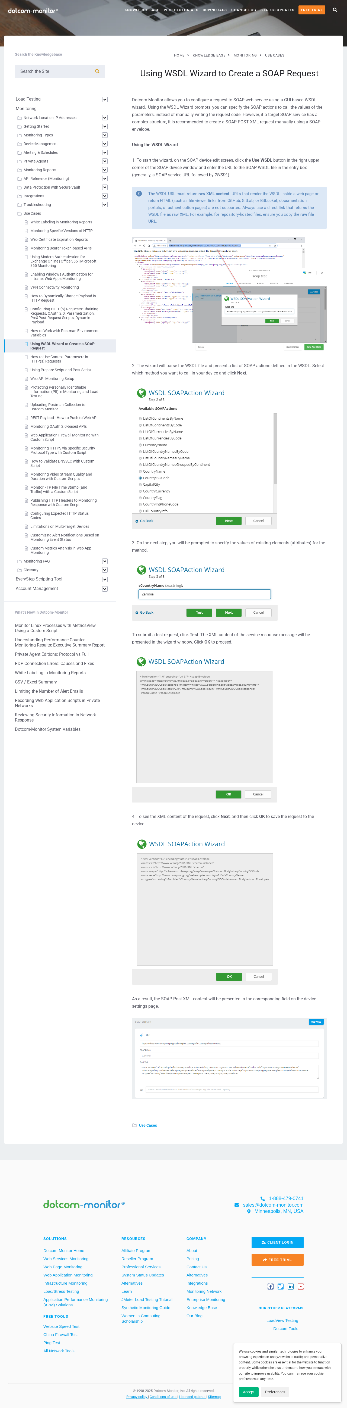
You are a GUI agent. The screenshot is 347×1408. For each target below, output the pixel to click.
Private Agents (36, 161)
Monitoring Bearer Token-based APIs (61, 248)
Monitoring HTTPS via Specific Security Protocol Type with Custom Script (62, 450)
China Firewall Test (60, 1334)
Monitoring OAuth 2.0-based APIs (58, 426)
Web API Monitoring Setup (52, 378)
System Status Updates (142, 1275)
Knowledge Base (142, 10)
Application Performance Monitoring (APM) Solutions (75, 1302)
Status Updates (277, 10)
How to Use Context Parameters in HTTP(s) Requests (59, 359)
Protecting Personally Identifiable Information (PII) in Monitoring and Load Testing (64, 391)
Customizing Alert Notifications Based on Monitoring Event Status (64, 537)
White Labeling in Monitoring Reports (61, 222)
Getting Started (36, 126)
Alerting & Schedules (41, 152)
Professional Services (140, 1267)
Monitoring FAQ (37, 561)
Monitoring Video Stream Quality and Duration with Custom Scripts (61, 476)
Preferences (275, 1392)
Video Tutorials (181, 10)
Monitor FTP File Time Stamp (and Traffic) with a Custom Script (58, 489)
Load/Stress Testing (61, 1291)
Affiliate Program (136, 1250)
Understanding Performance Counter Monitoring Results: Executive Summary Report (60, 642)
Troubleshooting (37, 204)
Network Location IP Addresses (50, 117)
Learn (126, 1291)
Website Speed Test (61, 1326)
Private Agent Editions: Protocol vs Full (52, 654)
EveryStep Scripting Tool (39, 579)
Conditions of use (163, 1396)
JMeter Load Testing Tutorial (146, 1299)
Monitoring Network (204, 1291)
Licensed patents (192, 1396)
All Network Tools (59, 1350)
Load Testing (28, 99)
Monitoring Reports (40, 170)
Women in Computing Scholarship (140, 1318)
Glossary (31, 570)
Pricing (193, 1258)
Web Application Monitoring (68, 1275)
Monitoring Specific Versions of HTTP (61, 231)
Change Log (243, 10)
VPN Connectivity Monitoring (54, 287)
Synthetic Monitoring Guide (145, 1307)
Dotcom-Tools (285, 1328)
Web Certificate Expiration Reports (59, 239)
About (192, 1250)
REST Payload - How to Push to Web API (64, 418)
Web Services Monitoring (65, 1258)
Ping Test (51, 1342)
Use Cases (148, 1125)
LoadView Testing (281, 1320)
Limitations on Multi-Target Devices (59, 526)
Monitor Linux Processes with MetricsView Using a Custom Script (55, 628)
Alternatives (132, 1283)
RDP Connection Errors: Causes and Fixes (54, 663)
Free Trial (312, 10)
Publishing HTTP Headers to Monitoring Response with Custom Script (63, 502)
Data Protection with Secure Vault (52, 187)
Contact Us (197, 1267)
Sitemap (214, 1396)
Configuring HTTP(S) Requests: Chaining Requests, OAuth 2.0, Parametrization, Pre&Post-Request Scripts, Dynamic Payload (64, 315)
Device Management (41, 144)
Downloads (215, 10)
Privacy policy (137, 1396)
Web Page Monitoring (62, 1267)
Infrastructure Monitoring (65, 1283)
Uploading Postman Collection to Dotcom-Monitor (57, 406)
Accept (249, 1392)
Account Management (37, 588)
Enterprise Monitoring (206, 1299)
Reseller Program (137, 1258)
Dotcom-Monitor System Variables (48, 729)
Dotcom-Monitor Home (63, 1250)
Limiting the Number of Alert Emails (49, 691)
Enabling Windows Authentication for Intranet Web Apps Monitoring (61, 276)
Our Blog (195, 1315)
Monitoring (26, 108)
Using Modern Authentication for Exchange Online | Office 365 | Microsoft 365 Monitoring (63, 261)
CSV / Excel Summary (36, 682)
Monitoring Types (38, 135)
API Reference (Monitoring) (46, 178)
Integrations (34, 196)
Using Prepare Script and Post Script (60, 370)
